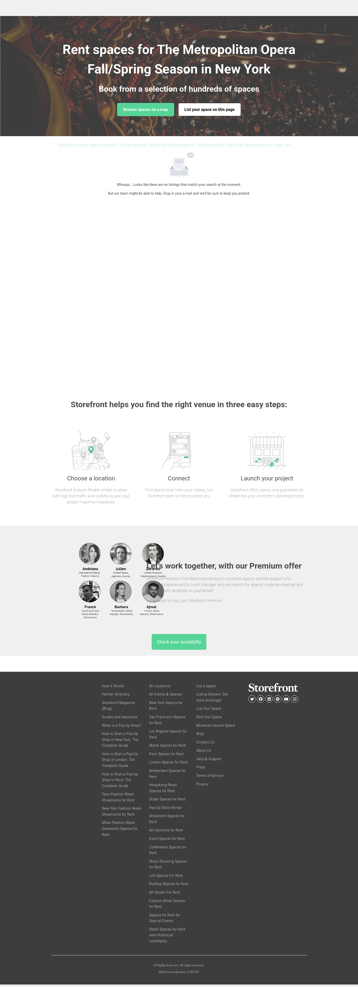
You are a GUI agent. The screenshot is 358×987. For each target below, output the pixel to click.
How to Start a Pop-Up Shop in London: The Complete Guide (120, 762)
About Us (203, 753)
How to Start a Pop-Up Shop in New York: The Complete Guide (120, 742)
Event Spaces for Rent (167, 841)
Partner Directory (116, 696)
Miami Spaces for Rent (167, 748)
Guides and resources (119, 719)
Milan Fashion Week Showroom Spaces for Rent (119, 831)
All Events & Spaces (165, 696)
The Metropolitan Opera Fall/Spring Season (154, 145)
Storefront (65, 145)
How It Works (113, 688)
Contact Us (205, 744)
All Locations (159, 688)
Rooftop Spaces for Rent (168, 886)
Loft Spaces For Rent (166, 878)
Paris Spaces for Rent (166, 756)
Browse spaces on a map (145, 109)
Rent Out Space (209, 719)
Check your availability (179, 644)
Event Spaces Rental (96, 145)
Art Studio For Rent (164, 895)
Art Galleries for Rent (166, 832)
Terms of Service (209, 778)
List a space (206, 688)
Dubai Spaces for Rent (167, 801)
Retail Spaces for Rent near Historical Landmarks (167, 938)
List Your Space (208, 711)
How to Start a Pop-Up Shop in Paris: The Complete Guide (120, 782)
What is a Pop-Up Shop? (121, 727)
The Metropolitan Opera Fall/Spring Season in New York (243, 145)
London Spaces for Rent (168, 764)
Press (200, 769)
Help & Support (208, 761)
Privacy (202, 786)
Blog (200, 736)
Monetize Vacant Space (215, 727)
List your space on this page (209, 109)
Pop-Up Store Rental (165, 810)
